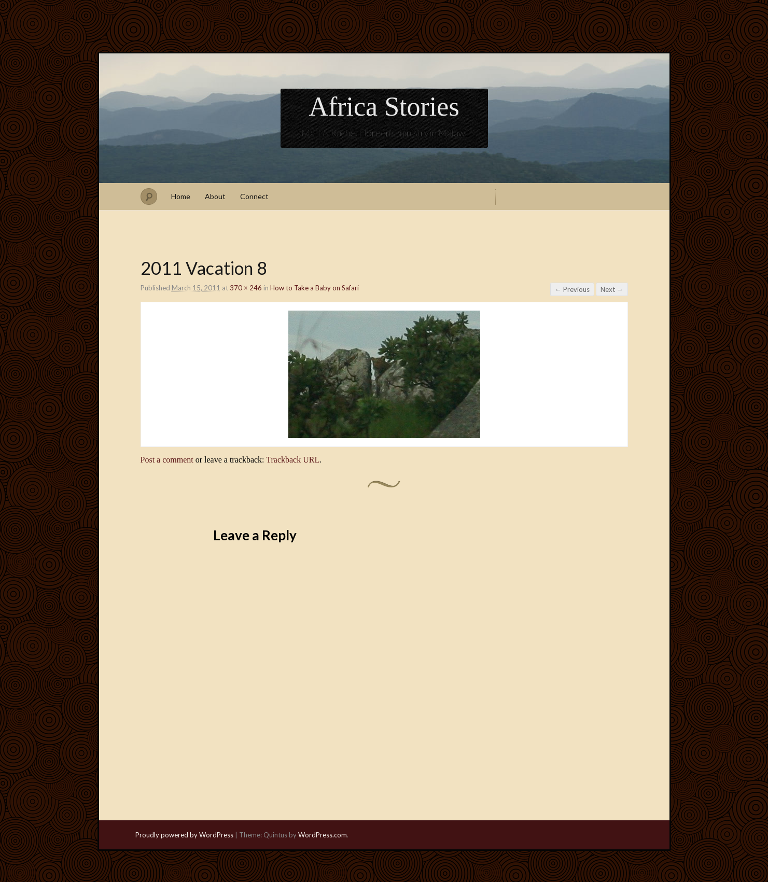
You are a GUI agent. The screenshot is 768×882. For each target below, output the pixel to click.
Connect (254, 196)
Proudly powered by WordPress (184, 835)
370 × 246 (246, 288)
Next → (612, 289)
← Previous (572, 289)
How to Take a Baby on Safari (314, 288)
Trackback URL (292, 459)
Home (180, 196)
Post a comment (167, 459)
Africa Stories (384, 106)
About (215, 196)
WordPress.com (322, 835)
